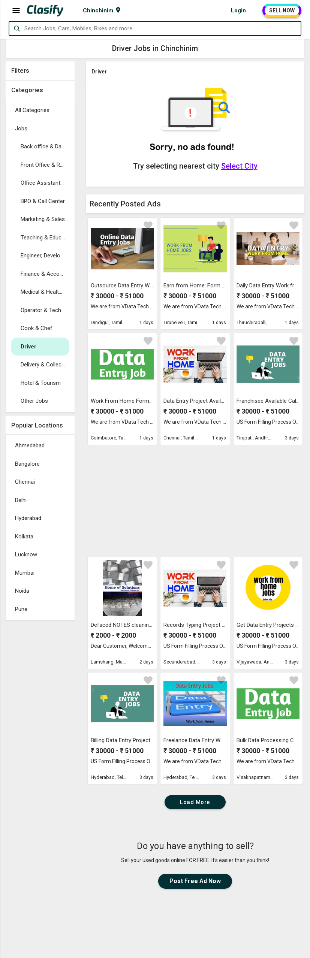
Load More (195, 802)
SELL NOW (282, 10)
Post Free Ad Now (195, 881)
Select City (239, 165)
